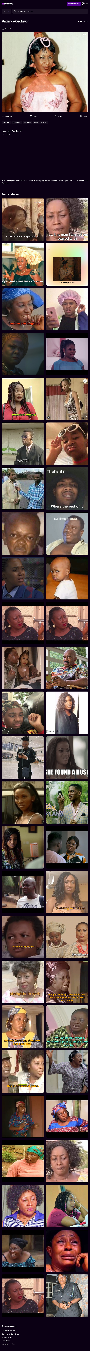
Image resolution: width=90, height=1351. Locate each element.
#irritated (27, 122)
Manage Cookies (8, 1344)
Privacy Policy (7, 1337)
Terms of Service (8, 1331)
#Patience (6, 122)
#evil (36, 122)
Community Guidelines (10, 1334)
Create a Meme (74, 4)
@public (8, 28)
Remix (33, 116)
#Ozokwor (17, 122)
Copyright (5, 1341)
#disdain (44, 122)
